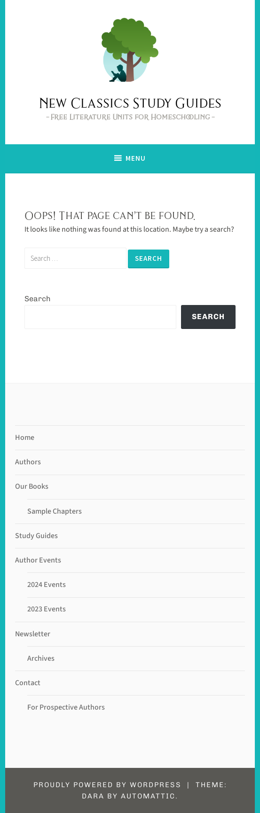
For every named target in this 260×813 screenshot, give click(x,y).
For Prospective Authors (66, 707)
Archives (41, 658)
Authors (28, 462)
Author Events (38, 560)
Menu (136, 158)
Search (37, 298)
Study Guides (36, 536)
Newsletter (32, 634)
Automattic (148, 796)
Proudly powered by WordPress (107, 785)
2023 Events (46, 609)
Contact (27, 683)
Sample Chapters (54, 511)
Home (24, 437)
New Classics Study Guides (130, 103)
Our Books (31, 486)
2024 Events (46, 584)
